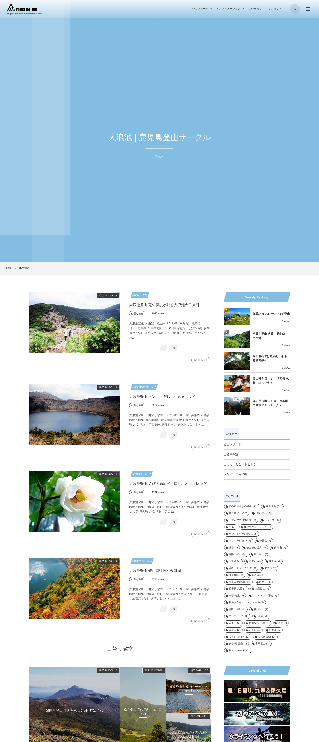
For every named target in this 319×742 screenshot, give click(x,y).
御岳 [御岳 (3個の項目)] (256, 575)
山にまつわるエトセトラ (240, 464)
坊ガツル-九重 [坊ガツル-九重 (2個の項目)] (259, 623)
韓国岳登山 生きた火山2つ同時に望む (74, 717)
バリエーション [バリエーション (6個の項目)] (240, 540)
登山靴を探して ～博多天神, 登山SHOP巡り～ (271, 380)
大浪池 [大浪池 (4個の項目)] (235, 561)
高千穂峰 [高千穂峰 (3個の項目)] (236, 575)
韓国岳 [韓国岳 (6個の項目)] (265, 540)
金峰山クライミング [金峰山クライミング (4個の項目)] (242, 568)
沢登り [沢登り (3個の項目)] (265, 582)
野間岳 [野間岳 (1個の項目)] (275, 630)
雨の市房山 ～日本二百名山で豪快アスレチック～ (270, 403)
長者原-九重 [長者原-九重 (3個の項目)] (238, 588)
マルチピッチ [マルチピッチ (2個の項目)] (238, 616)
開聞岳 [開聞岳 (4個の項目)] (275, 561)
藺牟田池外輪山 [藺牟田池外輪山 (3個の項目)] (240, 582)
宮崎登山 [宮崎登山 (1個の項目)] (262, 643)
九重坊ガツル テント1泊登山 (271, 313)
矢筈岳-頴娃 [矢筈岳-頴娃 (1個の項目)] (267, 637)
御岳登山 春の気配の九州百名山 (143, 718)
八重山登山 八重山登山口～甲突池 (270, 336)
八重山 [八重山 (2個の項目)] (235, 623)
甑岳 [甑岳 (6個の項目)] (233, 547)
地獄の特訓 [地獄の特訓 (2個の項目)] (237, 609)
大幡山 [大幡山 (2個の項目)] (263, 616)
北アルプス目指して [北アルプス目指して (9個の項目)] (242, 520)
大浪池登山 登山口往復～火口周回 (158, 576)
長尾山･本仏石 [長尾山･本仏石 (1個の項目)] (239, 650)
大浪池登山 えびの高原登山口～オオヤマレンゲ (169, 488)
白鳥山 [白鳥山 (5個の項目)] (280, 547)
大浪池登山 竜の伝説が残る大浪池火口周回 (165, 305)
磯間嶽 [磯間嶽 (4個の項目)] (255, 561)
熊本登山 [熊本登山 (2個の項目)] (261, 609)
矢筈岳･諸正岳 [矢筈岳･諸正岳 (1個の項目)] (239, 637)
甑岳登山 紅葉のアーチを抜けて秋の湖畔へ (188, 695)
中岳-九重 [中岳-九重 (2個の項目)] (236, 595)
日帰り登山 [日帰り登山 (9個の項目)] (263, 513)
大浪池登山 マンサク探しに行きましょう (164, 400)
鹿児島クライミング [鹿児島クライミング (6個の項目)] (257, 527)
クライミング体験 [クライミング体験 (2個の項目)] (264, 595)
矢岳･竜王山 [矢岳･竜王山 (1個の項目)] (238, 643)
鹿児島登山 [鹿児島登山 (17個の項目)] (238, 513)
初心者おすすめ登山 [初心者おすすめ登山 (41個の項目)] (243, 506)
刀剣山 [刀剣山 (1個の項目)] (255, 630)
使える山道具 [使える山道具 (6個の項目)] (256, 547)
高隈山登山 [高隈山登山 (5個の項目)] (237, 554)
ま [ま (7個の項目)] (232, 527)
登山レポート (232, 444)
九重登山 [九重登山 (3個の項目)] (262, 588)
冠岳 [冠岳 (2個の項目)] (282, 623)
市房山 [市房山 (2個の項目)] (235, 630)
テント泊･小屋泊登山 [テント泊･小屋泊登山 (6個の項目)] (243, 534)
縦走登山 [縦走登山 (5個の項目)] (261, 554)
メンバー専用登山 (235, 474)
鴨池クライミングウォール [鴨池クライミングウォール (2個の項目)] (246, 602)
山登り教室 (231, 454)
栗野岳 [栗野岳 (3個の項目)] (270, 568)
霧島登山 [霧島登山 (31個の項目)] (274, 506)
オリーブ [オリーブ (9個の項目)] (272, 520)
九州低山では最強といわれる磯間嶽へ (270, 358)
